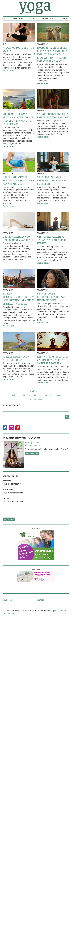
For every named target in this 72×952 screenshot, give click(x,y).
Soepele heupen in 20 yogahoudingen (16, 358)
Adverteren (65, 18)
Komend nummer (34, 445)
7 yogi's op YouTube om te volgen (18, 49)
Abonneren (47, 18)
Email (6, 498)
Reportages (18, 18)
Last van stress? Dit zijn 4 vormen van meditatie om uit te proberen (52, 360)
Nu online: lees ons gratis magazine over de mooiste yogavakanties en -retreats (18, 119)
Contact (40, 599)
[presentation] (21, 510)
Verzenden (8, 519)
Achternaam (8, 489)
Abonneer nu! (32, 453)
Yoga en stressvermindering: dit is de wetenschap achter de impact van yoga (18, 298)
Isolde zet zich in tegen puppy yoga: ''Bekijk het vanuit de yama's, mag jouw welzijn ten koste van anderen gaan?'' (52, 54)
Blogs (33, 18)
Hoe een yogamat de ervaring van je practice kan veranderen (18, 180)
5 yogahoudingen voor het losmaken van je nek (18, 238)
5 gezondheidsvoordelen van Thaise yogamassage (53, 115)
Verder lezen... (9, 70)
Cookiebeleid (8, 613)
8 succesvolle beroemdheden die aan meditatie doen (51, 297)
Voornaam (7, 480)
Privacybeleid (60, 610)
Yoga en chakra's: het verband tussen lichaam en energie (52, 180)
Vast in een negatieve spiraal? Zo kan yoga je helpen (51, 240)
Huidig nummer (33, 442)
